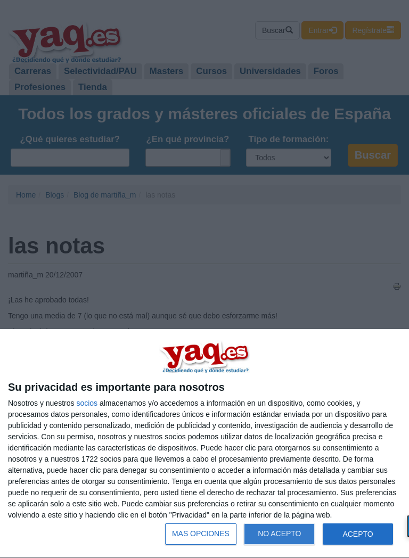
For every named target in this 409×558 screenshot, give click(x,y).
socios (86, 403)
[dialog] (204, 444)
